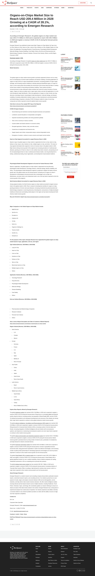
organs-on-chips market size (38, 61)
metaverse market (19, 412)
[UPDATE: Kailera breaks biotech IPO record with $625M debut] (77, 79)
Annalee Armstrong (64, 138)
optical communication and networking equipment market (29, 436)
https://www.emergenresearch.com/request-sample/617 (23, 106)
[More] (23, 7)
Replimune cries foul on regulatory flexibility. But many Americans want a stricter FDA (66, 120)
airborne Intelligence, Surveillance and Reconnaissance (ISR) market (32, 423)
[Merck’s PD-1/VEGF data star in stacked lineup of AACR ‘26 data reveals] (77, 129)
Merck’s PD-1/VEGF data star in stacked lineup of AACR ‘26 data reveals (67, 129)
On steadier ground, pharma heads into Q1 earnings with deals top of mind (67, 153)
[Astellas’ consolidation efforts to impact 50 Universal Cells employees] (77, 60)
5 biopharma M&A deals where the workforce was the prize (67, 137)
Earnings (63, 150)
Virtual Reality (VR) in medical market (24, 455)
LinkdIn (17, 514)
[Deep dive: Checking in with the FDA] (77, 145)
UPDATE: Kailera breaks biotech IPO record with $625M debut (67, 79)
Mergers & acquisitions (66, 134)
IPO (61, 76)
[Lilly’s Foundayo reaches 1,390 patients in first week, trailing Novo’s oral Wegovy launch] (77, 68)
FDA (61, 118)
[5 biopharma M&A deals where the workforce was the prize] (77, 137)
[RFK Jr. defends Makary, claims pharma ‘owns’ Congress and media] (77, 87)
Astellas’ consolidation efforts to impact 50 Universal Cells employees (67, 60)
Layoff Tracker (64, 57)
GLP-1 (62, 65)
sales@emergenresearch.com (21, 511)
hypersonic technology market (22, 444)
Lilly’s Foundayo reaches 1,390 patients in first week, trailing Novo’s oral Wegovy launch (66, 68)
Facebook (12, 514)
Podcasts (29, 7)
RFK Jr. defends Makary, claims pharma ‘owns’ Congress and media (67, 87)
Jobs (42, 7)
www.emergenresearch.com (30, 505)
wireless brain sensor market (22, 464)
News (21, 7)
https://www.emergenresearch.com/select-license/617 (37, 196)
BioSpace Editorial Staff (64, 62)
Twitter (21, 514)
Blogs (25, 514)
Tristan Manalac (63, 70)
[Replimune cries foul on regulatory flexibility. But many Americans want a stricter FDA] (77, 120)
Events (37, 7)
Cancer (62, 126)
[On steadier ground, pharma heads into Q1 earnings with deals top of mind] (77, 153)
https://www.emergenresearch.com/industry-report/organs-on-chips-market (28, 323)
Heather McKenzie (64, 123)
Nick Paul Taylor (63, 131)
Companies (49, 7)
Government (63, 84)
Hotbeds (56, 7)
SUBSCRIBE (83, 2)
